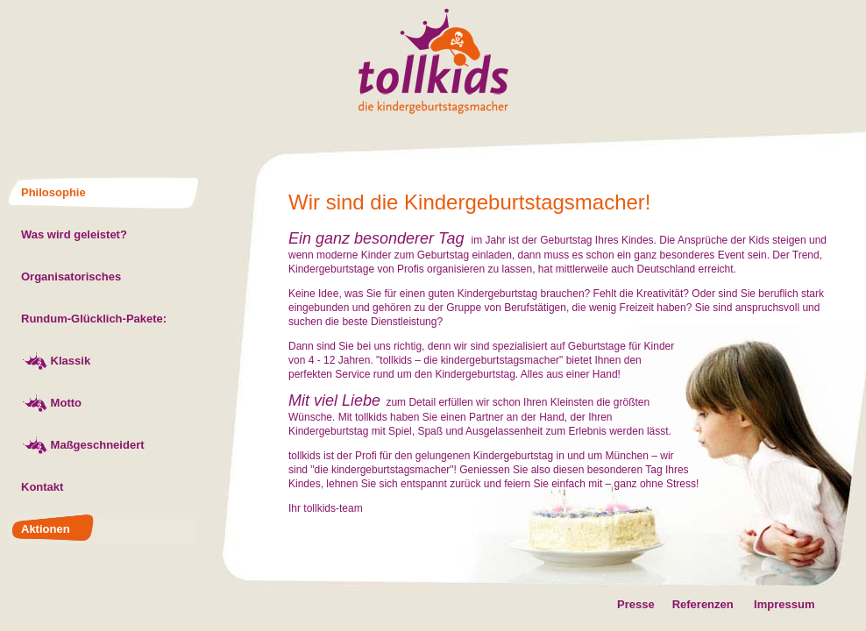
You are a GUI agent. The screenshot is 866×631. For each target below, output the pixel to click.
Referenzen (694, 604)
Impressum (784, 604)
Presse (636, 604)
